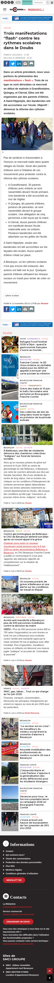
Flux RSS (10, 866)
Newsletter (14, 880)
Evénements (33, 339)
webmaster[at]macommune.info (18, 944)
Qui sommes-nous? (15, 855)
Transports (34, 386)
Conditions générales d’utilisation (22, 873)
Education (25, 359)
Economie (25, 723)
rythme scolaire (12, 295)
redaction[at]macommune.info (17, 907)
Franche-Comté (28, 765)
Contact (9, 851)
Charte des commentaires (18, 858)
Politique (21, 617)
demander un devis (18, 921)
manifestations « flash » (18, 80)
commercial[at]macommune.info (18, 914)
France (7, 688)
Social (7, 28)
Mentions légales (14, 870)
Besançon (25, 357)
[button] (47, 2)
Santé (23, 409)
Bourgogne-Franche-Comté (31, 381)
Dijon (23, 339)
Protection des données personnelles (24, 862)
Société (28, 448)
